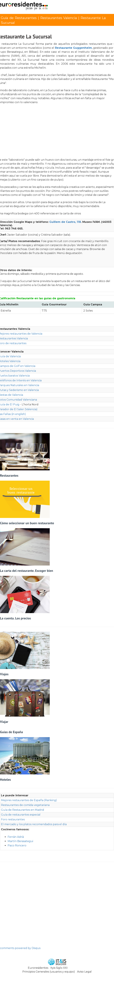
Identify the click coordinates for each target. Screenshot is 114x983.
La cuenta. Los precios (15, 618)
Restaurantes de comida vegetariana (25, 805)
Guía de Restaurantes (19, 18)
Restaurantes (9, 475)
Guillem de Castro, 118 (65, 221)
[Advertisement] (57, 132)
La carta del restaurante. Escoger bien (26, 571)
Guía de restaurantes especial (20, 814)
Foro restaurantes (13, 819)
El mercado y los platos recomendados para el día (34, 824)
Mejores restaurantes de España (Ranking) (29, 800)
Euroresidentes (38, 967)
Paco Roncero (17, 845)
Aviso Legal (84, 971)
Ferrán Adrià (16, 836)
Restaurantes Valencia (58, 18)
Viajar (4, 722)
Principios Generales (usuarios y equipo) (48, 971)
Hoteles (5, 779)
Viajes (4, 674)
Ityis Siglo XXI (59, 967)
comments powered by (20, 948)
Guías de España (11, 732)
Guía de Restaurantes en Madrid (22, 809)
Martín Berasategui (20, 841)
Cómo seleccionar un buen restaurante (27, 523)
